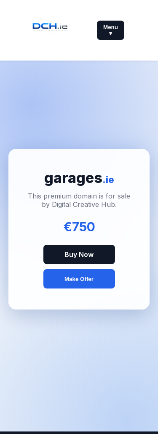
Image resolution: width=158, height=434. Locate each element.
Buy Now (79, 254)
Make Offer (79, 279)
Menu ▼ (110, 30)
